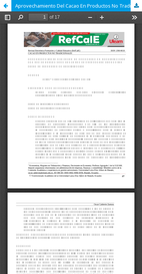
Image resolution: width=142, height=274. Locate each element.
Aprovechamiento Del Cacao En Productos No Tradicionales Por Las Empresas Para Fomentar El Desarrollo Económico (78, 5)
